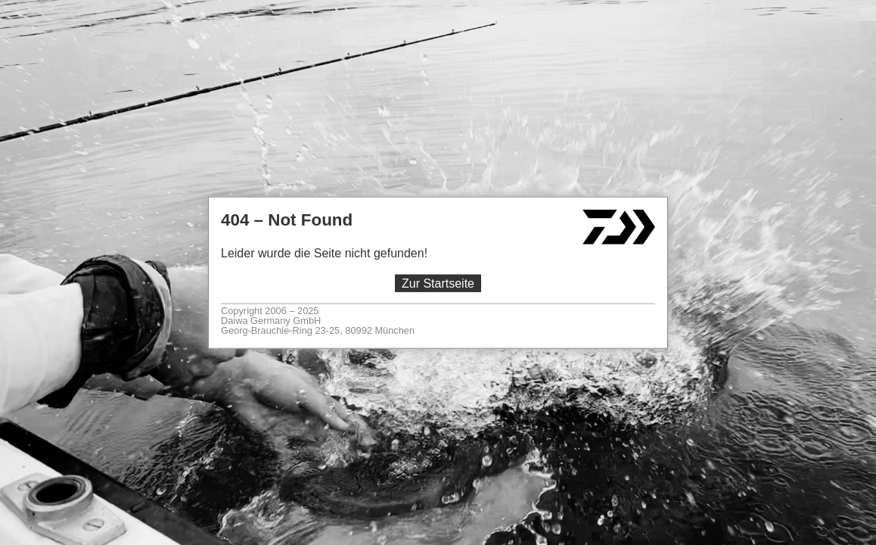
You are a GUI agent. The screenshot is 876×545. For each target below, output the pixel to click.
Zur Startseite (438, 283)
